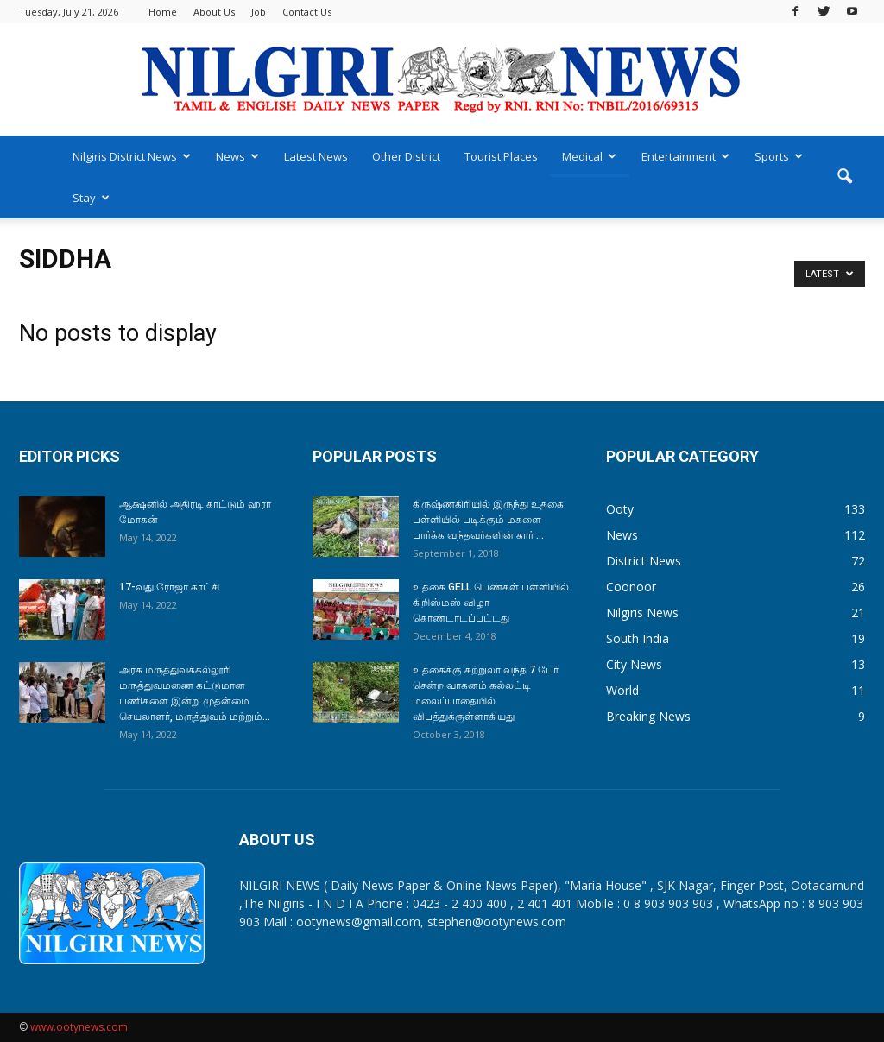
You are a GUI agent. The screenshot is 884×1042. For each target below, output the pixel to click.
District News (643, 561)
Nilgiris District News (132, 156)
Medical (589, 156)
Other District (406, 156)
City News (634, 664)
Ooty (620, 509)
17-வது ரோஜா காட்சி (169, 587)
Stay (91, 197)
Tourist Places (501, 156)
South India (637, 638)
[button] (844, 177)
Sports (779, 156)
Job (258, 11)
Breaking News (648, 716)
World (622, 690)
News (237, 156)
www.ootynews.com (79, 1027)
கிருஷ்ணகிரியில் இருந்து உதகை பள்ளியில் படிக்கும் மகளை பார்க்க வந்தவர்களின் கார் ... (488, 519)
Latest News (316, 156)
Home (162, 11)
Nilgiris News (642, 612)
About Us (214, 11)
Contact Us (307, 11)
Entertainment (685, 156)
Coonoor (631, 586)
